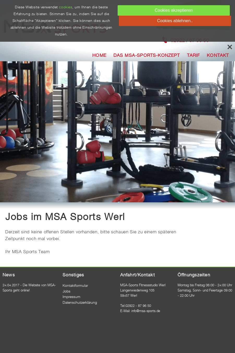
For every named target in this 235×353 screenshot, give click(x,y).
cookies (65, 7)
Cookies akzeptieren (173, 10)
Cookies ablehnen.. (175, 21)
